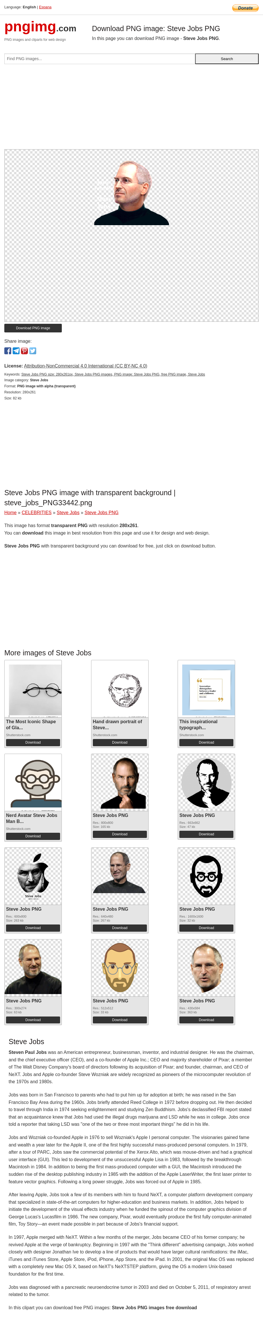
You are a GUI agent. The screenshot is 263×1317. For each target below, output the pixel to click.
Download (33, 742)
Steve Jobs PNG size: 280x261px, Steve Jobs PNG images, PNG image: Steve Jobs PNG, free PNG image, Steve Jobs (113, 374)
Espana (45, 7)
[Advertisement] (131, 109)
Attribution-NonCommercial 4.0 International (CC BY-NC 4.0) (85, 365)
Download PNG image (33, 328)
